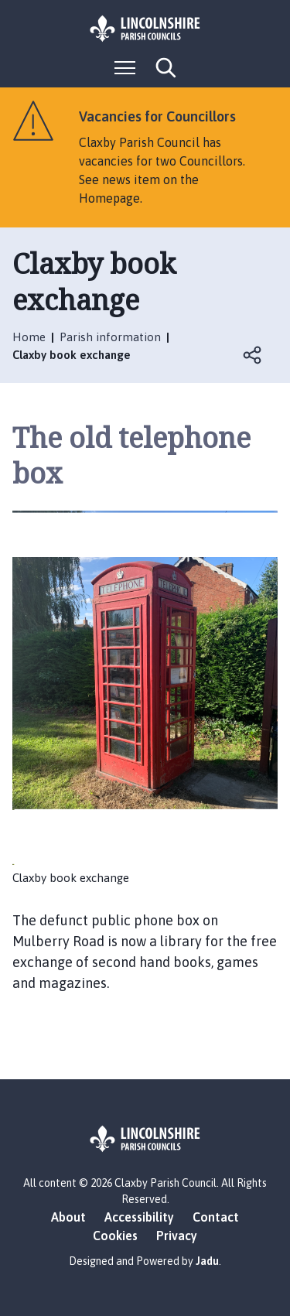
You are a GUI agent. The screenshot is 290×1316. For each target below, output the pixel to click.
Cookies (115, 1236)
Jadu (207, 1261)
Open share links (253, 355)
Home (29, 337)
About (68, 1217)
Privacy (176, 1236)
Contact (216, 1217)
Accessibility (139, 1217)
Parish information (110, 337)
